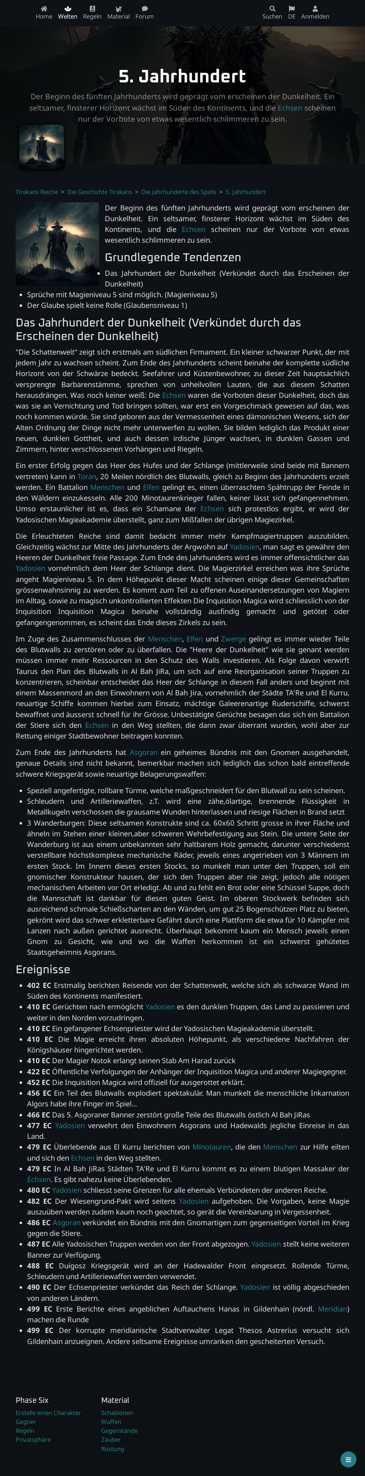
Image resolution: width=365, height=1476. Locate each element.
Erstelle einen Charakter (48, 1413)
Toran (86, 476)
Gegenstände (119, 1430)
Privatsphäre (33, 1439)
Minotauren (211, 1147)
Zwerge (233, 639)
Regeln (25, 1430)
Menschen (107, 487)
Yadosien (244, 547)
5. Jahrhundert (246, 192)
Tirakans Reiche (37, 192)
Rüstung (112, 1449)
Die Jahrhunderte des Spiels (179, 192)
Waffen (111, 1421)
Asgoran (144, 752)
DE (291, 13)
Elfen (151, 487)
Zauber (111, 1439)
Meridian (332, 1309)
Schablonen (117, 1413)
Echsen (290, 108)
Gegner (26, 1421)
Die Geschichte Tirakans (99, 192)
